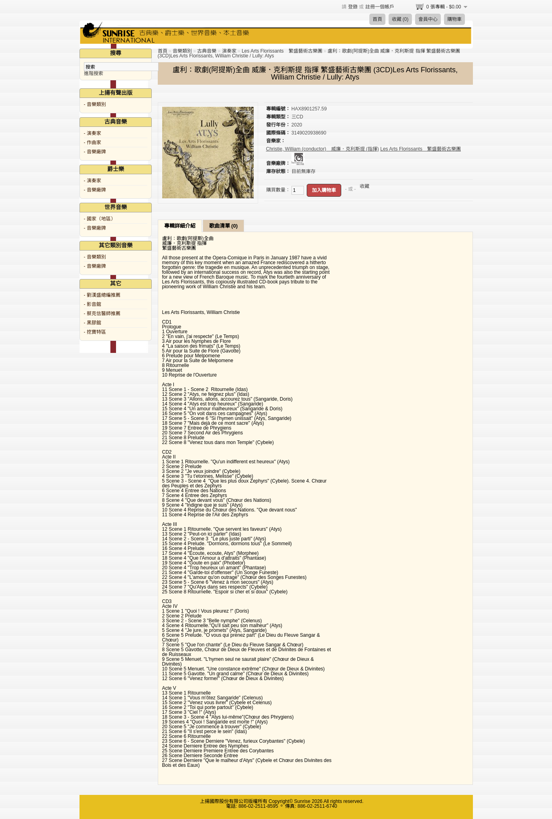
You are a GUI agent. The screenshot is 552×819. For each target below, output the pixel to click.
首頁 (377, 19)
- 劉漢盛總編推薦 (102, 295)
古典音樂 (206, 51)
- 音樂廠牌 (95, 152)
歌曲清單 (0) (223, 226)
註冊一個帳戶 (379, 7)
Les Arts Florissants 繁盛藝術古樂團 (282, 51)
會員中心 (428, 19)
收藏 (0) (400, 19)
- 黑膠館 (92, 323)
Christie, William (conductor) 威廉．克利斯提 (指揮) (322, 149)
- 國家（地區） (100, 219)
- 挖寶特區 (95, 332)
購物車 (454, 19)
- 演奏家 (92, 133)
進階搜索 (93, 73)
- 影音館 (92, 304)
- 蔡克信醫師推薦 (102, 313)
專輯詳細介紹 (180, 226)
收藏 (364, 186)
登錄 (353, 7)
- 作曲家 (92, 142)
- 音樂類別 (95, 104)
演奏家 (229, 51)
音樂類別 (182, 51)
